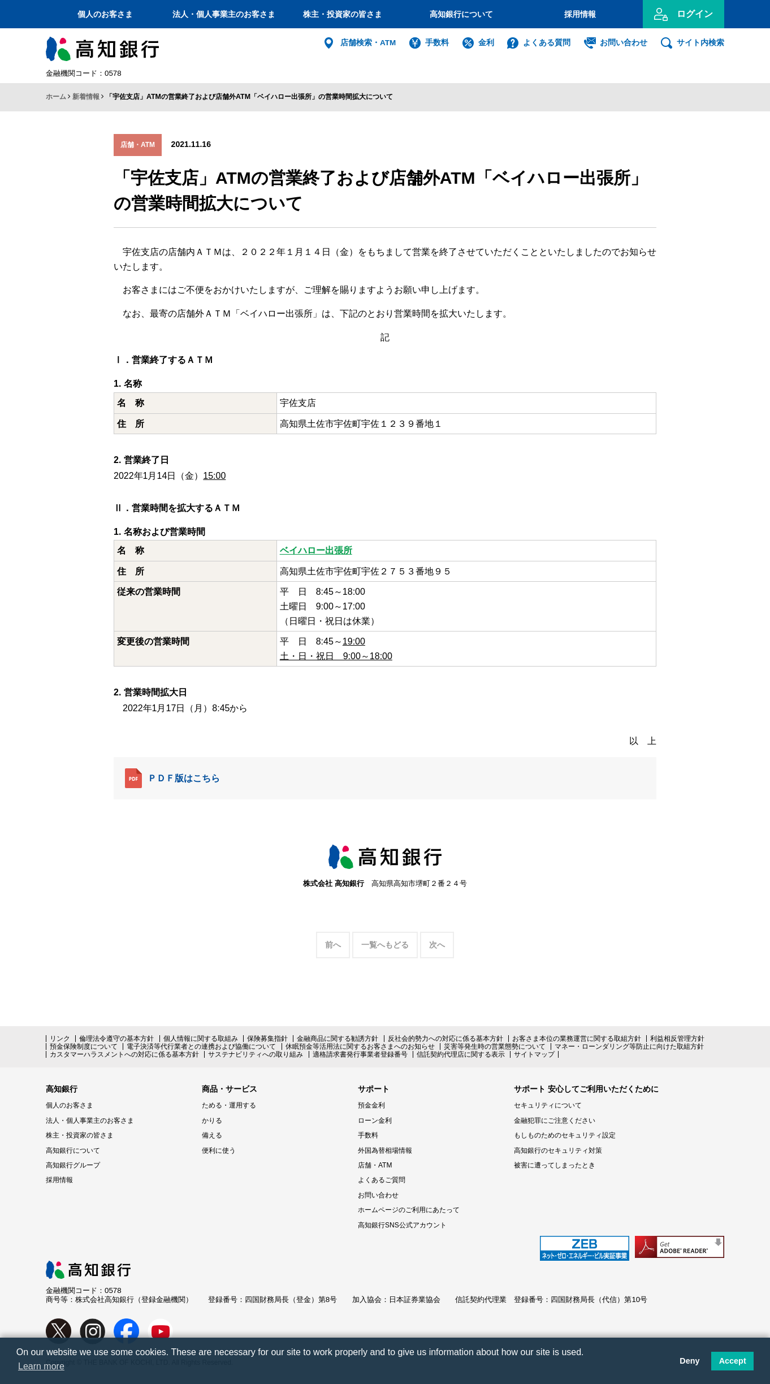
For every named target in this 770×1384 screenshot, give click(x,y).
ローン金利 (375, 1120)
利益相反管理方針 (677, 1038)
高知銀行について (461, 14)
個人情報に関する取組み (200, 1038)
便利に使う (219, 1150)
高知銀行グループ (73, 1165)
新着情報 (86, 97)
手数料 (437, 42)
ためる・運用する (229, 1105)
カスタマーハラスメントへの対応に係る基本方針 (124, 1054)
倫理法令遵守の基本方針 (116, 1038)
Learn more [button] (41, 1366)
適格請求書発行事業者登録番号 (360, 1054)
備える (212, 1135)
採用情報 (580, 14)
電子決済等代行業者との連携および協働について (201, 1046)
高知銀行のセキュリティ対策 (558, 1150)
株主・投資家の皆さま (342, 14)
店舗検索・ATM (368, 42)
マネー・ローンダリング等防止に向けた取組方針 (629, 1046)
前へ (333, 944)
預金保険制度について (84, 1046)
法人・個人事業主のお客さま (223, 14)
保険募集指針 (267, 1038)
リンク (60, 1038)
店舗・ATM (375, 1165)
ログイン (695, 14)
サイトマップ (534, 1054)
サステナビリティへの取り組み (255, 1054)
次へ (437, 944)
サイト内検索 (700, 42)
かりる (212, 1120)
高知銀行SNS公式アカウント (402, 1225)
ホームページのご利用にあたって (409, 1210)
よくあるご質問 (381, 1180)
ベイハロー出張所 (316, 550)
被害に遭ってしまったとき (554, 1165)
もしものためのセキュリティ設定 (565, 1135)
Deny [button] (689, 1360)
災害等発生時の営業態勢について (495, 1046)
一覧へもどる (385, 944)
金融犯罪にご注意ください (554, 1120)
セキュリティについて (548, 1105)
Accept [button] (732, 1360)
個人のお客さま (105, 14)
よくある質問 (546, 42)
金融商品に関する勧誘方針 (337, 1038)
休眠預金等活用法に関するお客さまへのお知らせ (360, 1046)
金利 (486, 42)
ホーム (56, 97)
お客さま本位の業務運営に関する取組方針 (576, 1038)
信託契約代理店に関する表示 (461, 1054)
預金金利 (371, 1105)
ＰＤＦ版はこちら (172, 778)
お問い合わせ (623, 42)
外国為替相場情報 (385, 1150)
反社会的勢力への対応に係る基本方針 (445, 1038)
